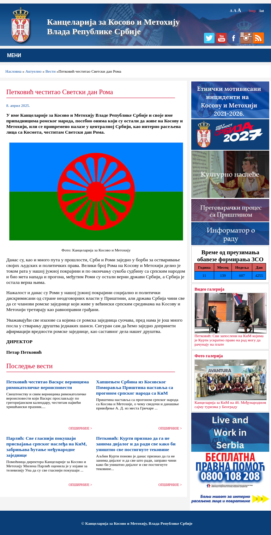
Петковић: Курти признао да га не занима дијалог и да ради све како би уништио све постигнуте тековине (135, 444)
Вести (51, 71)
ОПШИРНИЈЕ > (80, 428)
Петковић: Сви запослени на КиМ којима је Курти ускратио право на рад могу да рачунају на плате (229, 340)
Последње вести (29, 366)
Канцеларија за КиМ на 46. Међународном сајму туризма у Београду (230, 404)
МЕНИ (14, 55)
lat (262, 10)
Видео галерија (209, 289)
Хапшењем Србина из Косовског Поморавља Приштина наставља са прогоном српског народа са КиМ (134, 387)
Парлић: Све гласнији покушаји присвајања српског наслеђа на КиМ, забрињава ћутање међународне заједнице (46, 447)
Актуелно (33, 71)
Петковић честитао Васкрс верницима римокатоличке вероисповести (47, 384)
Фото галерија (208, 355)
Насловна (13, 71)
